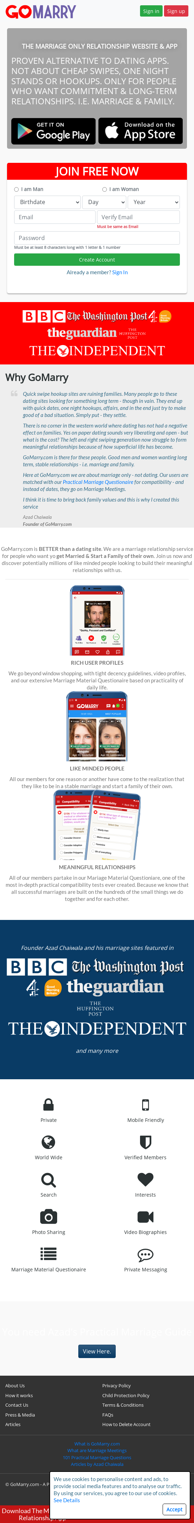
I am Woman (124, 189)
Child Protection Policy (126, 1395)
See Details (67, 1500)
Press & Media (20, 1415)
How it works (19, 1395)
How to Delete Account (126, 1424)
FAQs (107, 1415)
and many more (97, 1051)
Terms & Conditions (123, 1405)
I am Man (32, 189)
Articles (12, 1424)
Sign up (176, 11)
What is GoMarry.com (97, 1444)
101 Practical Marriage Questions (97, 1457)
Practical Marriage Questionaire (98, 482)
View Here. (97, 1351)
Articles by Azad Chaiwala (97, 1464)
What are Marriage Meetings (97, 1450)
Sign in (151, 11)
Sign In (120, 272)
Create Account (97, 259)
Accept (174, 1509)
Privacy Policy (116, 1385)
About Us (15, 1385)
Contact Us (16, 1405)
